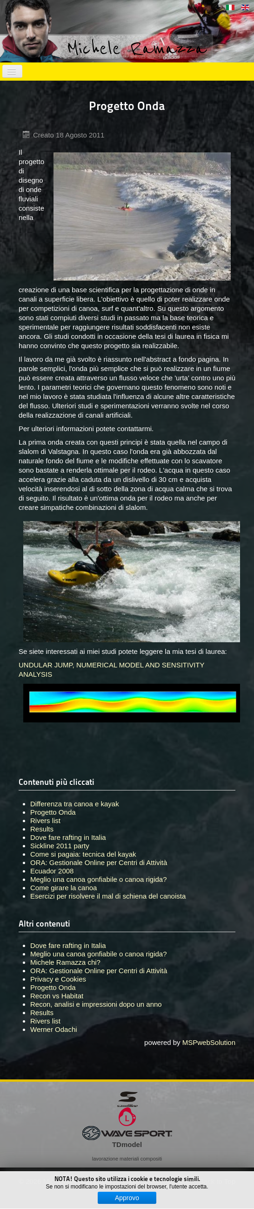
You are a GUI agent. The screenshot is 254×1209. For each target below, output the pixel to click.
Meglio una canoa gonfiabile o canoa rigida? (98, 954)
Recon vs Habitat (56, 996)
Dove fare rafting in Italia (68, 945)
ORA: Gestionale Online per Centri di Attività (98, 971)
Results (41, 1013)
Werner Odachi (53, 1029)
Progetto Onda (53, 987)
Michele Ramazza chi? (65, 962)
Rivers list (45, 1021)
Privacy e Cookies (58, 979)
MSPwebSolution (208, 1042)
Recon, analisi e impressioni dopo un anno (96, 1004)
